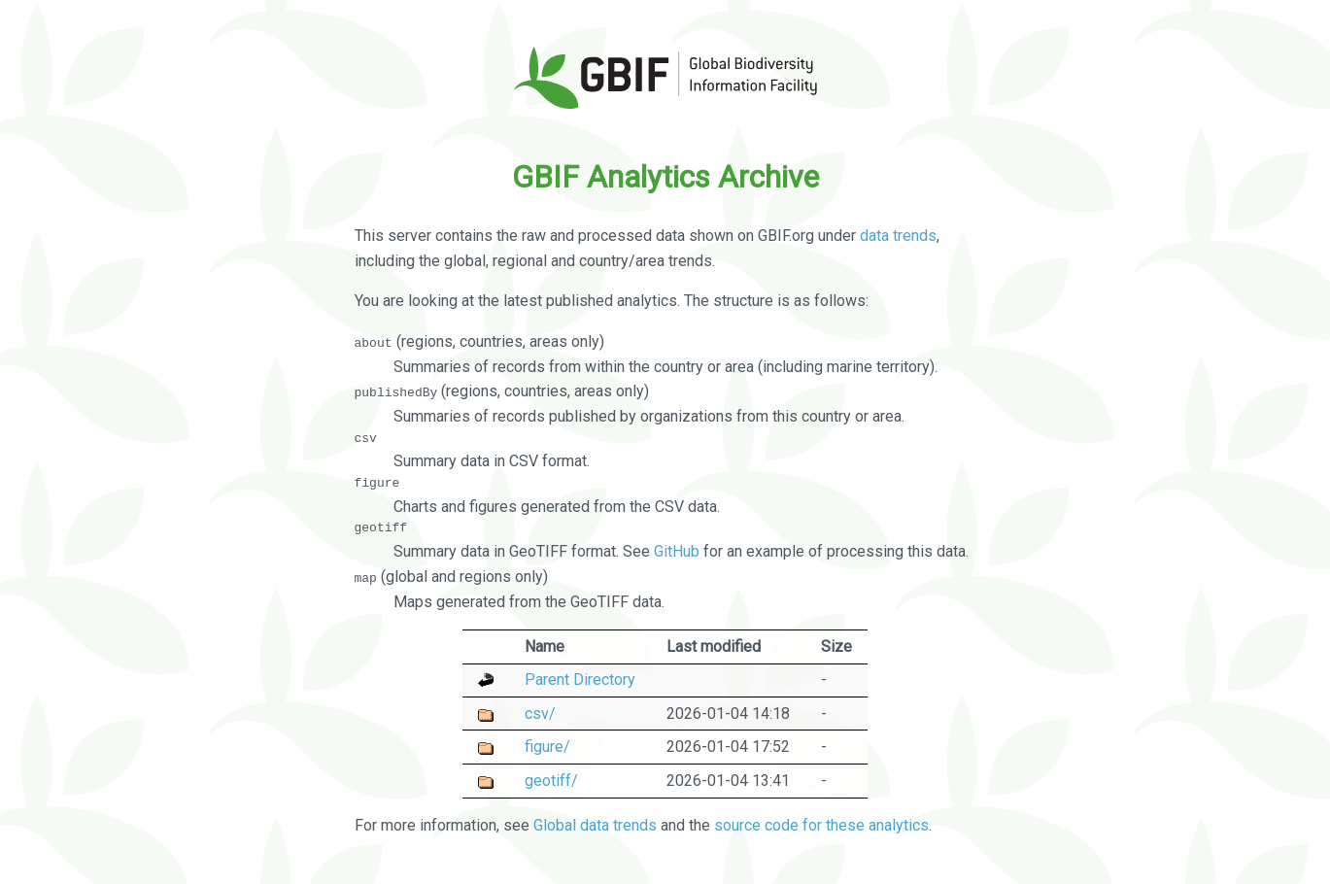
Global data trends (595, 825)
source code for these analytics (821, 825)
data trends (898, 235)
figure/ (547, 746)
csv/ (540, 712)
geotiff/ (551, 779)
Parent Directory (580, 679)
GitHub (676, 551)
